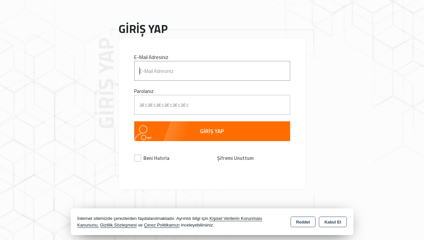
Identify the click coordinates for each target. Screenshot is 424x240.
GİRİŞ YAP (212, 131)
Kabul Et (332, 222)
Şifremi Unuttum (235, 158)
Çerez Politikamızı (162, 225)
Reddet (303, 222)
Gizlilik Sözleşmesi (118, 225)
